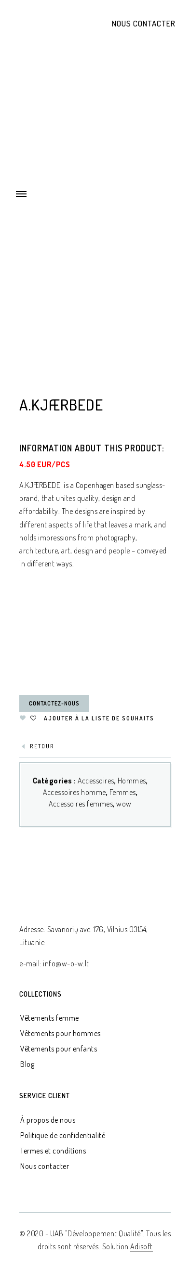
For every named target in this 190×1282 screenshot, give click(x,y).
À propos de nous (47, 1120)
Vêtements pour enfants (58, 1048)
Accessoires (96, 780)
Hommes (132, 780)
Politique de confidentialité (62, 1135)
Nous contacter (144, 23)
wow (124, 803)
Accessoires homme (74, 792)
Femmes (122, 792)
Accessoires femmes (81, 803)
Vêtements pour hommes (60, 1033)
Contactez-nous (54, 703)
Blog (27, 1064)
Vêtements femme (49, 1018)
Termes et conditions (53, 1150)
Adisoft (141, 1246)
